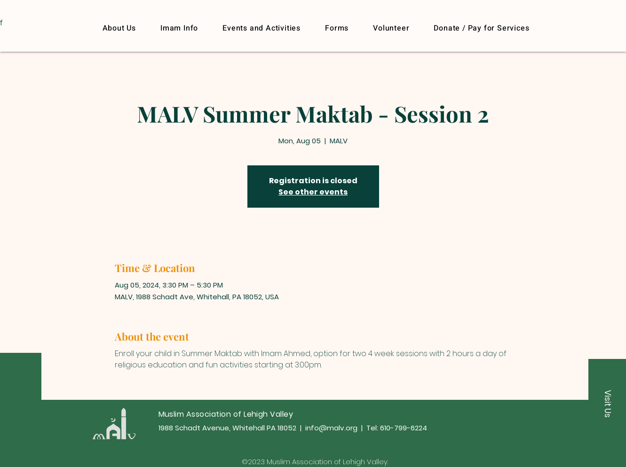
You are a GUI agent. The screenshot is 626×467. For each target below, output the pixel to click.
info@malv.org (331, 428)
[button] (481, 28)
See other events (313, 192)
